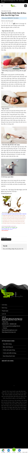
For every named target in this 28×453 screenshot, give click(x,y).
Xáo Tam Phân (14, 404)
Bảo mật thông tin (8, 347)
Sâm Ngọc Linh (5, 409)
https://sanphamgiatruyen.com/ (9, 330)
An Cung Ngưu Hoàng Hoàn (19, 405)
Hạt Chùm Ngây (22, 407)
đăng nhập (11, 249)
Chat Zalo (8, 451)
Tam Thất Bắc (5, 404)
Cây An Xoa (4, 400)
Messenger (19, 451)
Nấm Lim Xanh (23, 402)
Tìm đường (3, 451)
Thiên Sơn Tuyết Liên (15, 409)
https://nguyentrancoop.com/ (9, 332)
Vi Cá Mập (23, 409)
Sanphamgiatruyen (6, 193)
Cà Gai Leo (11, 400)
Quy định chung (7, 344)
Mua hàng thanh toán (9, 356)
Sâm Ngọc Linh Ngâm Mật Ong (9, 407)
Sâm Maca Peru (22, 404)
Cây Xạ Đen (17, 400)
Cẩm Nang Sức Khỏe (6, 11)
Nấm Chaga (15, 402)
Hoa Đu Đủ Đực (8, 402)
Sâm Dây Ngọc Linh (6, 405)
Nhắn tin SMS (24, 451)
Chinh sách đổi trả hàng (9, 353)
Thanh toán (5, 311)
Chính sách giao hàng (9, 350)
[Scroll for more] (14, 386)
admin (17, 18)
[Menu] (2, 6)
